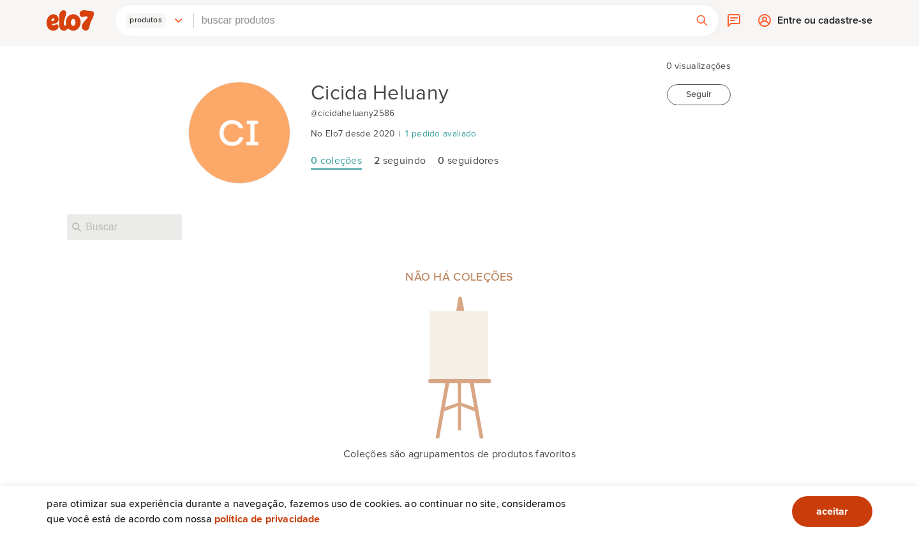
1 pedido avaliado (440, 133)
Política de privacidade (267, 519)
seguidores (468, 161)
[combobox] (439, 20)
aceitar (832, 511)
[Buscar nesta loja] (124, 227)
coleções (336, 161)
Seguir (699, 94)
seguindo (400, 161)
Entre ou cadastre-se (824, 23)
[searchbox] (439, 20)
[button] (154, 20)
